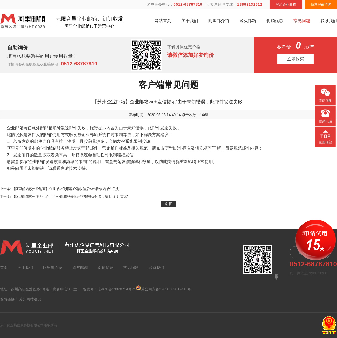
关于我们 (189, 20)
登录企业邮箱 (286, 4)
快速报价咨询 (321, 4)
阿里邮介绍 (218, 20)
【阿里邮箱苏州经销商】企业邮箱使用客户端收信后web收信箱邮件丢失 (65, 189)
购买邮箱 (248, 20)
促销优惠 (274, 20)
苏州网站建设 (30, 299)
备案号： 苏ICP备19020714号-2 (109, 289)
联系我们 (328, 20)
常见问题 (301, 20)
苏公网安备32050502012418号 (163, 288)
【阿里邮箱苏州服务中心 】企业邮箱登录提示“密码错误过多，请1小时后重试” (70, 197)
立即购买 (295, 59)
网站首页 (163, 20)
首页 (4, 267)
